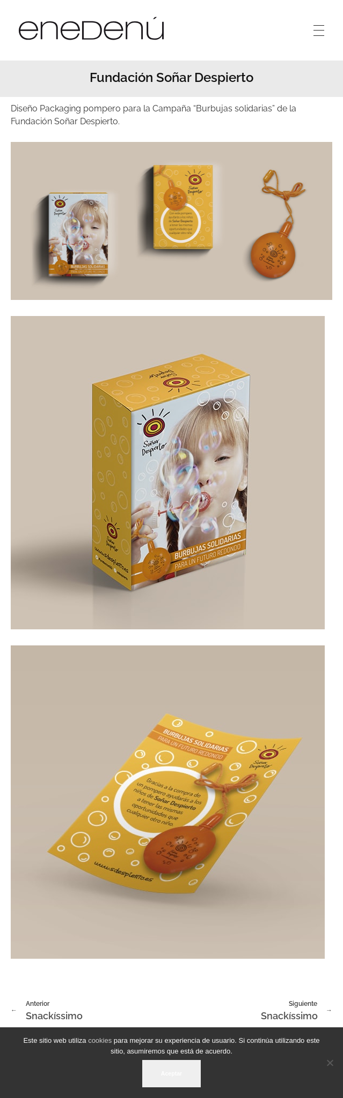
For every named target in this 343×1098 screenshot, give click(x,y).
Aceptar (171, 1073)
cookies (100, 1040)
